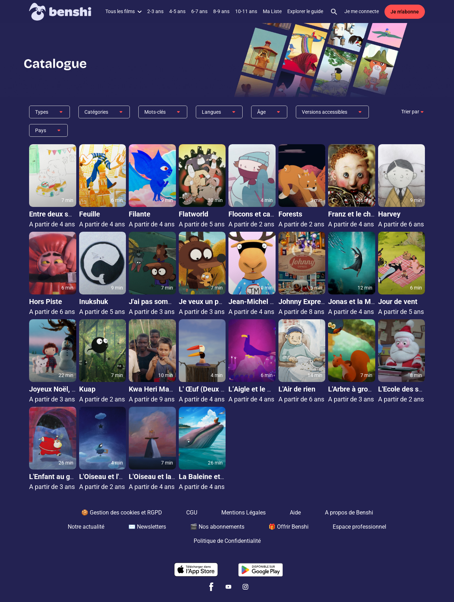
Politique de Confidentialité (227, 541)
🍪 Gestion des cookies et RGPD (121, 512)
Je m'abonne (405, 12)
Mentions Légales (243, 512)
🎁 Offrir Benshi (288, 526)
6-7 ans (199, 11)
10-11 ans (246, 11)
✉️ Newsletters (147, 526)
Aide (295, 512)
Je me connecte (361, 11)
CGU (191, 512)
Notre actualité (86, 526)
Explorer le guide (305, 11)
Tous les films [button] (123, 11)
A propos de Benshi (349, 512)
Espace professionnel (359, 526)
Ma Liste (272, 11)
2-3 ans (155, 11)
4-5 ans (177, 11)
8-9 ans (221, 11)
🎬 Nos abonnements (217, 526)
